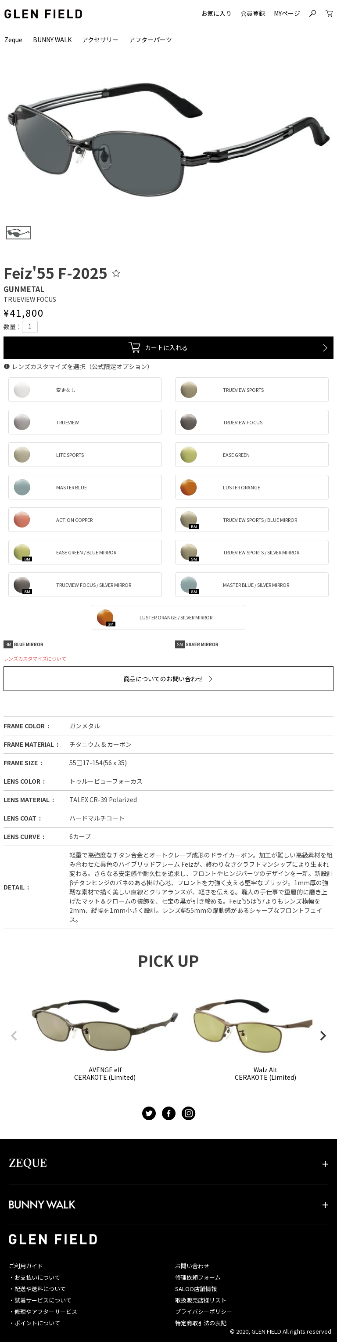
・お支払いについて (34, 1277)
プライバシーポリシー (203, 1311)
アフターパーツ (150, 39)
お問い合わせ (192, 1266)
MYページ (287, 13)
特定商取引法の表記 (200, 1323)
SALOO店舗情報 (196, 1288)
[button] (14, 1035)
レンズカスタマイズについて (35, 658)
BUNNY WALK (52, 39)
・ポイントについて (34, 1323)
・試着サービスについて (40, 1300)
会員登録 (252, 13)
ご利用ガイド (26, 1266)
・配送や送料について (37, 1288)
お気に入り (216, 13)
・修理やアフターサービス (43, 1311)
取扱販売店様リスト (200, 1300)
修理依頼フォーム (198, 1277)
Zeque (13, 39)
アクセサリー (100, 39)
